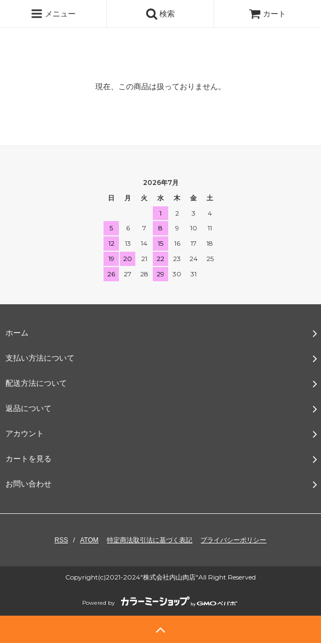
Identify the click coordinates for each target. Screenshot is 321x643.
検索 (160, 14)
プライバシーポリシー (233, 540)
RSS (61, 540)
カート (267, 13)
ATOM (89, 540)
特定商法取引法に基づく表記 (149, 540)
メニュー (53, 14)
